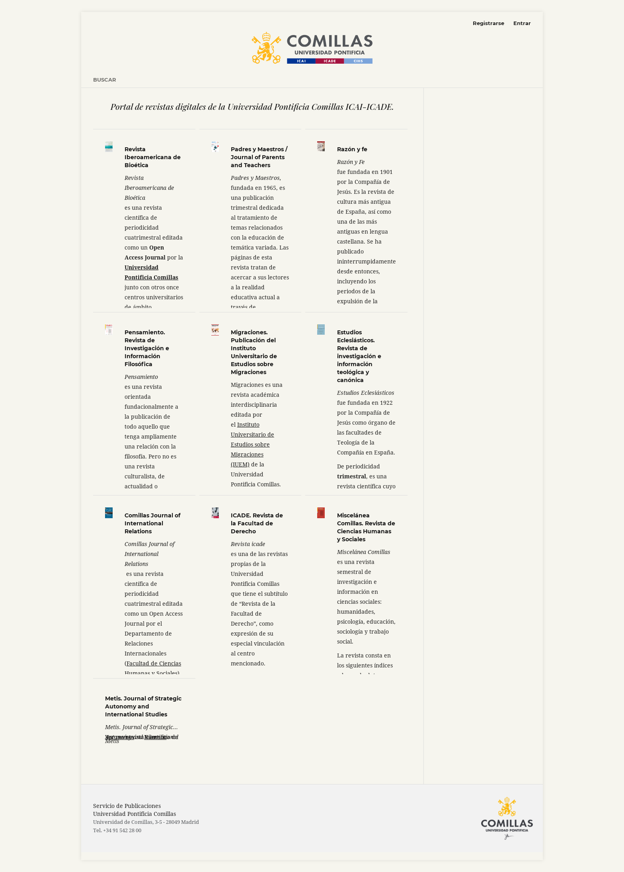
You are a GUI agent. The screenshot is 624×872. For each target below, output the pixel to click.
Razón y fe (352, 149)
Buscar (104, 79)
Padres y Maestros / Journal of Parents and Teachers (259, 157)
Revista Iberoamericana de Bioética (153, 157)
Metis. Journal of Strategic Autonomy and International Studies (143, 706)
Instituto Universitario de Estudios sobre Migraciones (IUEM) (252, 444)
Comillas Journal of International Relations (152, 523)
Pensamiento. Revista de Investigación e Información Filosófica (147, 348)
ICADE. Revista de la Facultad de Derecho (257, 523)
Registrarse (488, 23)
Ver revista (119, 737)
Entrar (522, 23)
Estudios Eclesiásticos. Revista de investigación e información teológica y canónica (359, 356)
